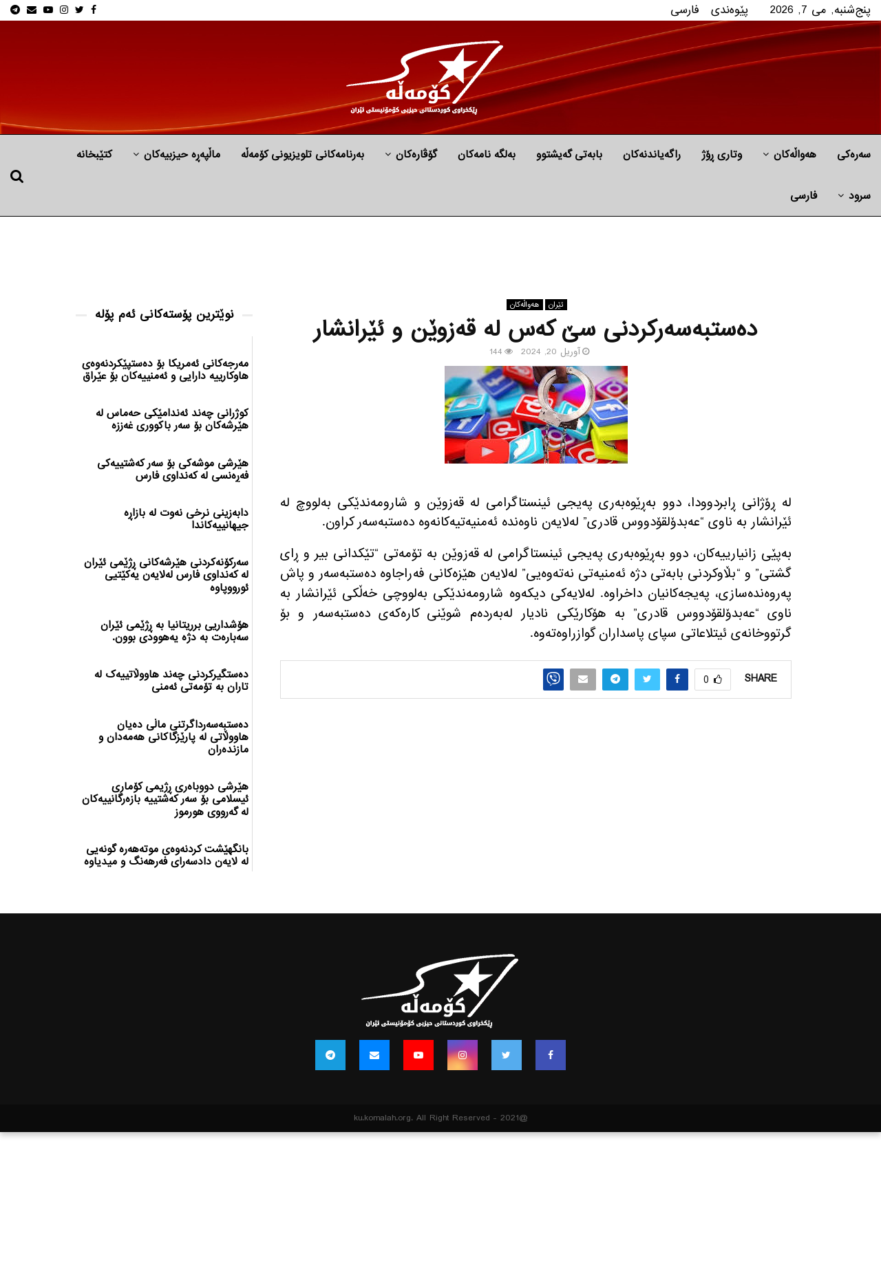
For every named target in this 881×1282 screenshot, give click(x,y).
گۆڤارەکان (416, 154)
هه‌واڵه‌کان (795, 154)
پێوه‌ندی (729, 10)
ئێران (556, 304)
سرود (860, 196)
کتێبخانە (94, 154)
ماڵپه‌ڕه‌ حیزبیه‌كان (182, 154)
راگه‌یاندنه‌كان (652, 154)
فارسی (684, 10)
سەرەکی (854, 154)
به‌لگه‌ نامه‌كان (487, 154)
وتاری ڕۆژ (721, 154)
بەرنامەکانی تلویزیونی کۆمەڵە (302, 154)
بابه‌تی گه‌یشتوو (569, 154)
